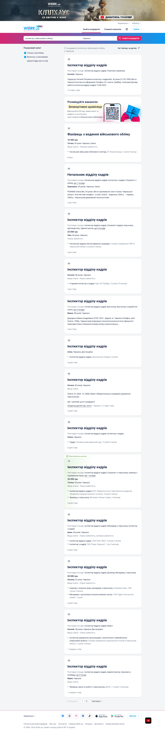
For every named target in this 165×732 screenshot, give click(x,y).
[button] (126, 29)
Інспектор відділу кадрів (87, 65)
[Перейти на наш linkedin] (83, 716)
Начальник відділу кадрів (87, 175)
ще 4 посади (99, 228)
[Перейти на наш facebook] (62, 716)
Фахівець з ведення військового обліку (98, 134)
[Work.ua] (31, 29)
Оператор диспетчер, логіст (79, 406)
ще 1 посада (79, 183)
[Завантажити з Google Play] (117, 716)
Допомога (98, 724)
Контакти (62, 724)
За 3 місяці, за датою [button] (129, 48)
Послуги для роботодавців (35, 724)
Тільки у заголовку (34, 53)
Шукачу (136, 23)
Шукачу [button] (134, 715)
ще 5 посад (81, 675)
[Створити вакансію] (112, 29)
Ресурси (88, 724)
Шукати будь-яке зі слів (36, 61)
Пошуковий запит (32, 48)
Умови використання (115, 724)
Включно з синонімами (36, 57)
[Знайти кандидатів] (91, 29)
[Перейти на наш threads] (69, 716)
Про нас (52, 724)
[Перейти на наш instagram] (76, 716)
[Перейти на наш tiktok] (89, 716)
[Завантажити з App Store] (101, 716)
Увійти (136, 29)
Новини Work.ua (76, 724)
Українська (30, 716)
